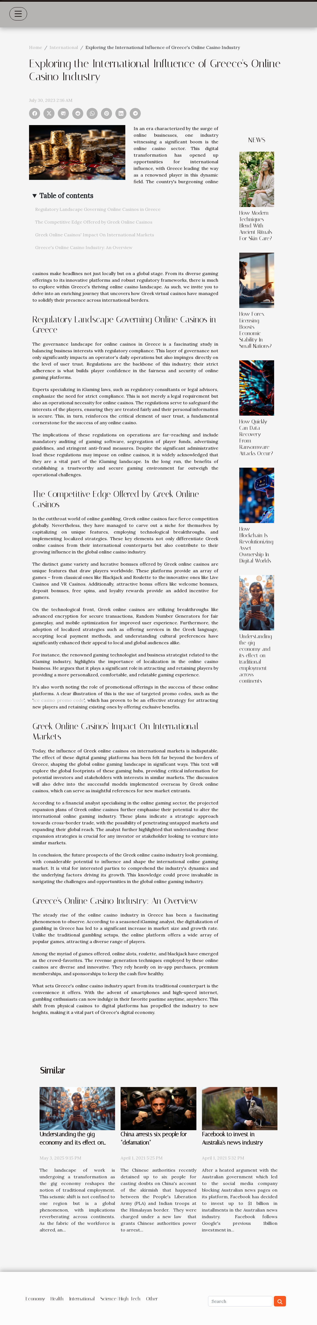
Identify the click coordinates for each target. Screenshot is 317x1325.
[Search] (240, 1301)
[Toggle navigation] (18, 13)
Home (35, 47)
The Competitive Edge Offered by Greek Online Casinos (93, 222)
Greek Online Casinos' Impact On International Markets (94, 234)
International (64, 47)
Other (152, 1299)
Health (57, 1299)
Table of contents (66, 195)
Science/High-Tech (120, 1299)
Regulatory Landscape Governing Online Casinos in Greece (97, 209)
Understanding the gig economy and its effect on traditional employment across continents (255, 658)
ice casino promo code (58, 700)
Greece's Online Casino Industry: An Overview (83, 247)
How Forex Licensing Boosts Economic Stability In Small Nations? (255, 330)
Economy (35, 1299)
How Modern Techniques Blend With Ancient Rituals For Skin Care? (255, 226)
